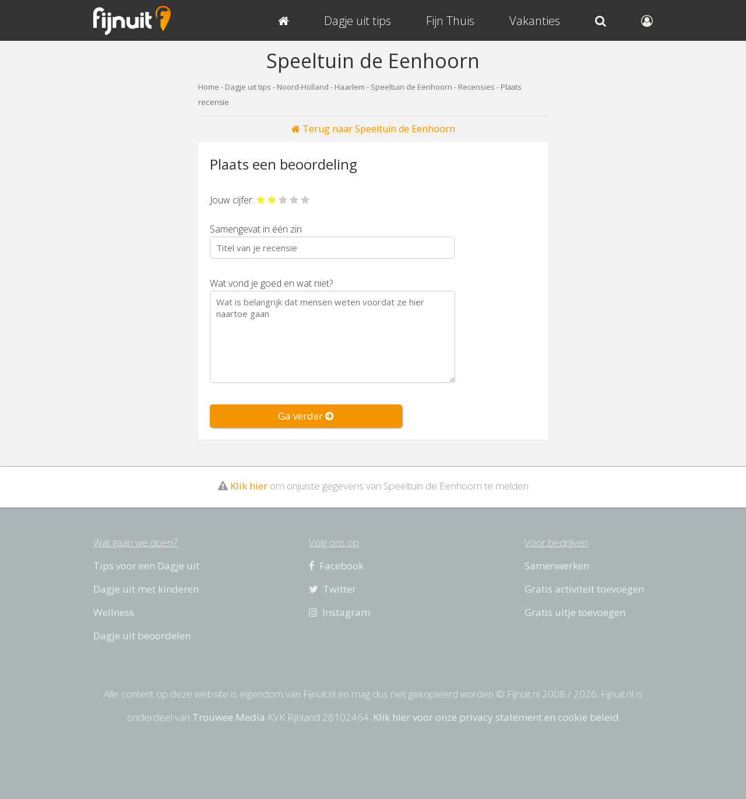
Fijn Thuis (450, 21)
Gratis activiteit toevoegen (584, 589)
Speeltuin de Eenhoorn (411, 87)
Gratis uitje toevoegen (575, 612)
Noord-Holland (303, 87)
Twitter (332, 589)
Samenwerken (557, 565)
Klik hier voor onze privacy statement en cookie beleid (496, 717)
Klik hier (249, 485)
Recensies (476, 87)
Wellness (113, 612)
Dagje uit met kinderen (146, 589)
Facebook (336, 565)
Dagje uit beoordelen (142, 635)
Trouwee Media (228, 717)
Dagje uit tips (248, 87)
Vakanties (534, 21)
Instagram (339, 612)
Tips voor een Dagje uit (146, 565)
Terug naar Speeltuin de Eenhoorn (373, 128)
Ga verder (306, 416)
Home (208, 87)
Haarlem (350, 87)
